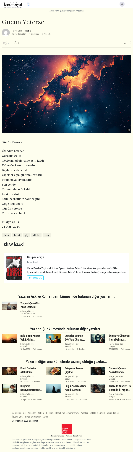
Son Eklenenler (19, 413)
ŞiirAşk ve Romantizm (27, 312)
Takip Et (28, 31)
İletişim (50, 413)
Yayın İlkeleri (113, 413)
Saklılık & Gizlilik (97, 413)
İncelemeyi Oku (35, 277)
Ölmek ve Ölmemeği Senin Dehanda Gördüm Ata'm (119, 339)
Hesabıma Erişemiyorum (67, 413)
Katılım (41, 413)
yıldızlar (36, 235)
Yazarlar (32, 413)
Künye (45, 416)
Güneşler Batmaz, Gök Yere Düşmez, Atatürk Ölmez (74, 339)
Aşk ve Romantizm (19, 34)
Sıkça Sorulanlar (33, 416)
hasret (17, 235)
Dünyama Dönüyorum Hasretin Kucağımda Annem (31, 390)
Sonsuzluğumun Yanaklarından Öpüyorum (117, 372)
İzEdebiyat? (17, 416)
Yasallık (84, 413)
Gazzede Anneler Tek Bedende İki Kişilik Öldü (120, 390)
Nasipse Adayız (35, 257)
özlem (6, 235)
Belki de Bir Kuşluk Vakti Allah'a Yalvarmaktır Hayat (30, 339)
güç (26, 235)
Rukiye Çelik (17, 31)
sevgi (46, 235)
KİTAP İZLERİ (13, 244)
